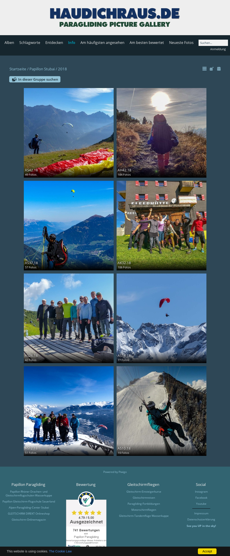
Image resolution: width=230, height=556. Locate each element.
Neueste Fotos (181, 42)
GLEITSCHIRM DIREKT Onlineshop (29, 513)
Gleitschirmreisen (144, 498)
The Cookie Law (60, 551)
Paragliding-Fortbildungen (144, 504)
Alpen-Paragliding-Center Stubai (29, 507)
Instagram (201, 492)
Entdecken (54, 42)
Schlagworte (29, 42)
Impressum (201, 513)
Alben (9, 42)
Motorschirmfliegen (143, 510)
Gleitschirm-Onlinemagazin (29, 520)
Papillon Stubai (42, 68)
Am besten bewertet (147, 42)
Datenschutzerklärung (201, 519)
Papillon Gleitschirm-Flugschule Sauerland (28, 501)
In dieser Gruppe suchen (38, 79)
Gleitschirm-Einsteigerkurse (143, 492)
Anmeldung (218, 49)
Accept (207, 551)
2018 (62, 68)
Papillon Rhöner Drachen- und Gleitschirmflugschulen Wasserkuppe (29, 493)
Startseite (17, 68)
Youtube (201, 504)
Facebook (201, 498)
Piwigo (123, 472)
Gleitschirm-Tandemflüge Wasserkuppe (144, 516)
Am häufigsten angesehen (102, 42)
